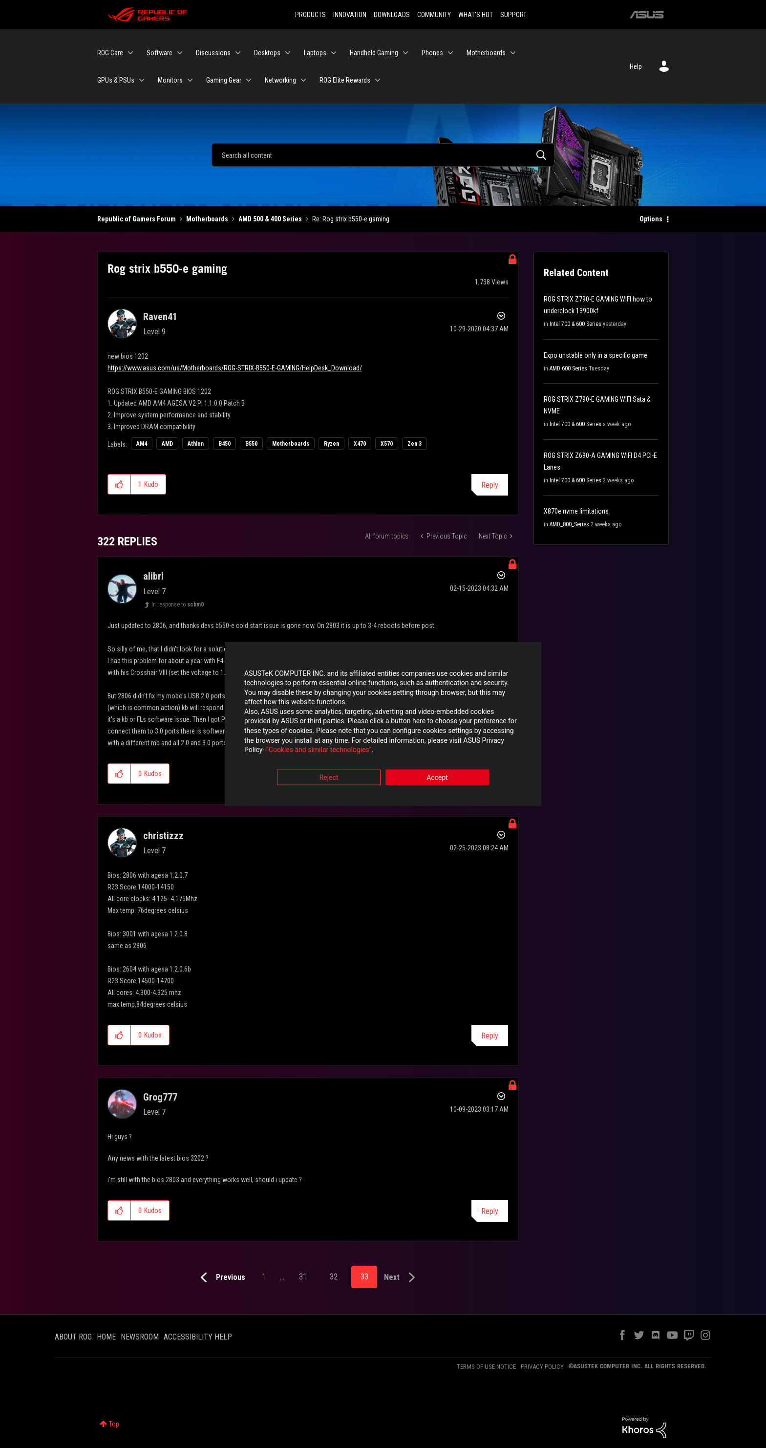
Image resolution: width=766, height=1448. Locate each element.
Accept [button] (437, 778)
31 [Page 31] (303, 1276)
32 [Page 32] (334, 1276)
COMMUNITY (434, 15)
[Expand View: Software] (180, 53)
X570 (387, 443)
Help (636, 66)
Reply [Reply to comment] (489, 1035)
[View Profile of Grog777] (160, 1097)
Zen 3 (414, 443)
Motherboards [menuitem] (486, 53)
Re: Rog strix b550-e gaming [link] (350, 219)
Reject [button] (329, 778)
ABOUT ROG (73, 1336)
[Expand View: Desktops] (288, 53)
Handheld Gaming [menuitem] (374, 53)
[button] (119, 484)
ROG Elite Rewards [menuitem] (344, 80)
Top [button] (114, 1424)
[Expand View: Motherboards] (513, 53)
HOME (106, 1336)
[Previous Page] (220, 1278)
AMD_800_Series (569, 524)
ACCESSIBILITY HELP (198, 1336)
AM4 (141, 443)
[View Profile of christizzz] (163, 836)
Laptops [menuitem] (315, 53)
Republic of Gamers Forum (136, 219)
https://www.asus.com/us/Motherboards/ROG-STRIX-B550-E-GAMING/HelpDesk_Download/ (234, 368)
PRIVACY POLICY (542, 1366)
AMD (167, 443)
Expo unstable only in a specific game (595, 355)
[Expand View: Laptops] (334, 53)
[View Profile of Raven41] (160, 317)
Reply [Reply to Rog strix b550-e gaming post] (489, 485)
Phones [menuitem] (432, 53)
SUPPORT (513, 15)
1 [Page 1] (264, 1276)
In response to (177, 604)
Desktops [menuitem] (267, 53)
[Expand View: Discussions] (238, 53)
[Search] (383, 155)
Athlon (196, 443)
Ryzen (331, 443)
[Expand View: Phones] (450, 53)
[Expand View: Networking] (303, 80)
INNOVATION (349, 15)
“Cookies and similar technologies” (319, 751)
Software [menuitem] (159, 53)
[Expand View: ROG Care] (130, 53)
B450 (224, 443)
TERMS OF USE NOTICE (486, 1366)
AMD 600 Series (568, 368)
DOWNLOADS (392, 15)
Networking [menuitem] (280, 80)
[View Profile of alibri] (153, 576)
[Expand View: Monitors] (190, 80)
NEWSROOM (140, 1336)
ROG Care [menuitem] (110, 53)
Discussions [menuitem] (213, 53)
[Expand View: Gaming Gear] (249, 80)
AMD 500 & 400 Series (270, 219)
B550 (251, 443)
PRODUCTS (310, 15)
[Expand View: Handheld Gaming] (405, 53)
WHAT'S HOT (475, 15)
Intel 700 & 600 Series (575, 324)
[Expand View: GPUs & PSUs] (142, 80)
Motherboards (207, 219)
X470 (360, 443)
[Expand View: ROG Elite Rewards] (378, 80)
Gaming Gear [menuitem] (223, 80)
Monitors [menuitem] (170, 80)
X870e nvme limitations (576, 511)
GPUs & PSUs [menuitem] (115, 80)
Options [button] (650, 219)
